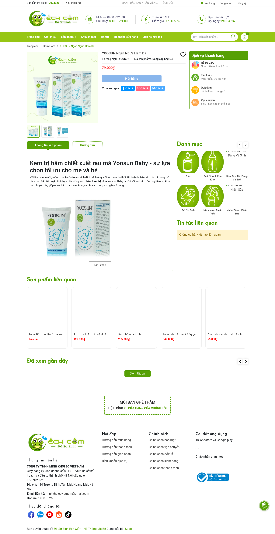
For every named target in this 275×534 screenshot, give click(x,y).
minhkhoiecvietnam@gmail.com (67, 493)
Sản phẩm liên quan (51, 280)
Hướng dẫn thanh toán (117, 447)
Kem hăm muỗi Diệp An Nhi (226, 334)
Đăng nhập (226, 3)
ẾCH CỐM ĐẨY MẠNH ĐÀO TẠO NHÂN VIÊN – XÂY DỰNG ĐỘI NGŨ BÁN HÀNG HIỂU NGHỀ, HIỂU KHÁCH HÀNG (135, 2)
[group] (62, 87)
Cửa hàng (208, 3)
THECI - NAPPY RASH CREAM (95, 334)
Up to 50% (172, 21)
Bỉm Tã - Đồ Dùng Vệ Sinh (237, 178)
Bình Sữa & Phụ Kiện (213, 178)
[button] (245, 145)
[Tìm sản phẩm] (214, 37)
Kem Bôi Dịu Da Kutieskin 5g (48, 334)
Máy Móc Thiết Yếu (212, 212)
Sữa (188, 176)
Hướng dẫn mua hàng (116, 440)
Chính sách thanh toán (164, 468)
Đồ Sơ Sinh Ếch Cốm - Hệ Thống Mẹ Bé (80, 529)
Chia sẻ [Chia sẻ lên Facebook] (127, 88)
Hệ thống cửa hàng (126, 37)
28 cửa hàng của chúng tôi (145, 408)
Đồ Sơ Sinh (188, 210)
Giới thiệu (50, 37)
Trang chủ (33, 37)
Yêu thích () (73, 2)
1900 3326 (227, 21)
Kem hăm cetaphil (130, 334)
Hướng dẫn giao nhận (116, 454)
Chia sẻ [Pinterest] (142, 88)
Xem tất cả (137, 373)
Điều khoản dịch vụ (114, 461)
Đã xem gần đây (47, 361)
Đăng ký (241, 3)
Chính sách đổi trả (161, 454)
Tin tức (104, 37)
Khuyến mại (88, 37)
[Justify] (233, 37)
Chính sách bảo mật (162, 440)
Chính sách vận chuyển (164, 447)
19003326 (53, 2)
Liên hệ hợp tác (152, 37)
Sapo (128, 529)
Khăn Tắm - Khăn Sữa (237, 212)
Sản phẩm (67, 37)
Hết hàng (131, 78)
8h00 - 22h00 (118, 21)
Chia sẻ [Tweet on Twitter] (157, 88)
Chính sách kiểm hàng (164, 461)
